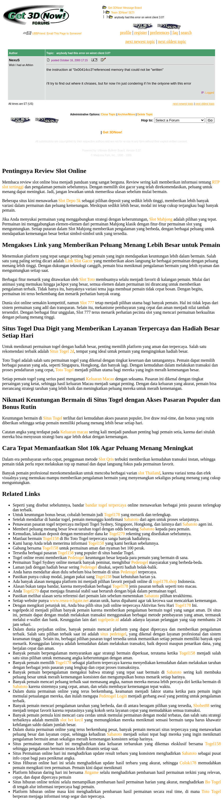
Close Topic (108, 114)
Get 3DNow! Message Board (125, 7)
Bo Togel (213, 782)
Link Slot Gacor (78, 261)
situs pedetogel (113, 634)
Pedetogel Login (113, 696)
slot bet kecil (71, 720)
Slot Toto (87, 279)
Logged (209, 92)
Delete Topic (145, 114)
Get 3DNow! (112, 132)
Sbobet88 (201, 705)
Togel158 (51, 538)
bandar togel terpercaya (106, 505)
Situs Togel (52, 418)
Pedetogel (76, 557)
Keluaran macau (74, 432)
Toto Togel (64, 370)
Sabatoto (131, 519)
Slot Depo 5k (69, 200)
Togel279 (117, 533)
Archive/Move (126, 114)
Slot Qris (106, 459)
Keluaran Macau (100, 379)
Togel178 (112, 514)
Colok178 (188, 763)
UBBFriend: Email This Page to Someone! (57, 33)
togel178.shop (165, 581)
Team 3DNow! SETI (123, 12)
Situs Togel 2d (62, 351)
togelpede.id (108, 619)
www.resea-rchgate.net (69, 600)
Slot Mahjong (160, 219)
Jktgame (91, 772)
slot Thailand (149, 473)
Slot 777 (87, 302)
